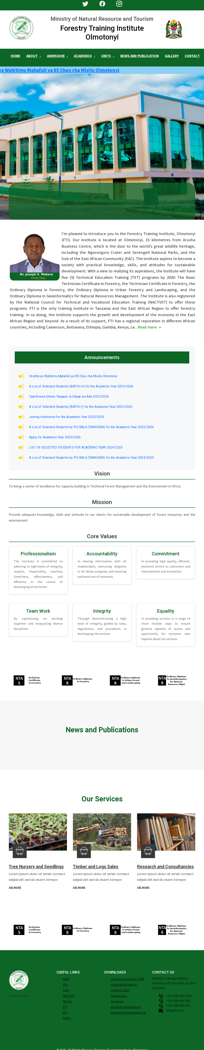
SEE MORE (15, 884)
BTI (65, 1007)
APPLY (39, 213)
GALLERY (172, 55)
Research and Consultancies (165, 863)
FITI (65, 1002)
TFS (65, 980)
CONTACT (192, 55)
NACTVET (69, 991)
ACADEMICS (83, 55)
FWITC (67, 1013)
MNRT (66, 974)
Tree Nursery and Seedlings (36, 863)
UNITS (106, 55)
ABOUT (32, 55)
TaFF (66, 985)
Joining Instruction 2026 (127, 974)
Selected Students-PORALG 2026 (124, 982)
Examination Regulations (128, 1007)
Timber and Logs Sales (95, 863)
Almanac (117, 996)
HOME (15, 55)
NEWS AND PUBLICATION (139, 55)
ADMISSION (56, 55)
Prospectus (119, 991)
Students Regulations (126, 1002)
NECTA (67, 996)
